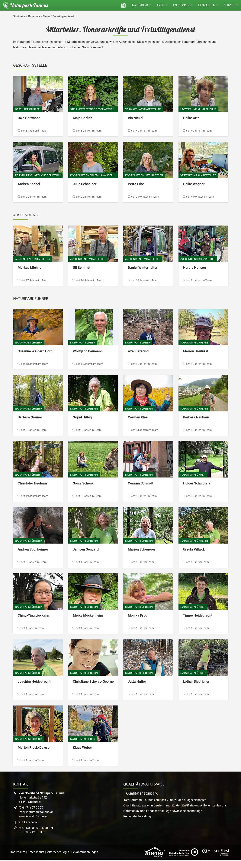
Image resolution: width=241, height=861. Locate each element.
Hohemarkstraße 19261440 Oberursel (41, 797)
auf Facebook (28, 822)
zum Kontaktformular (33, 816)
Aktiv (162, 5)
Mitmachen (208, 5)
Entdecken (183, 5)
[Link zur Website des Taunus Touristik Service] (155, 852)
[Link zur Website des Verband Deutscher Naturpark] (184, 852)
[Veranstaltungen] (123, 5)
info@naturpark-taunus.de (36, 812)
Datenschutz (35, 852)
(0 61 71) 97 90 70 (31, 807)
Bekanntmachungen (84, 852)
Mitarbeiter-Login (58, 852)
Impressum (17, 852)
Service (231, 5)
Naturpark (141, 5)
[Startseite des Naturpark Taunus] (24, 5)
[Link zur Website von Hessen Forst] (216, 852)
